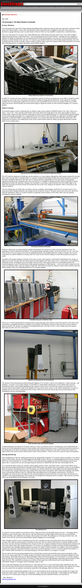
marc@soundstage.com (9, 579)
